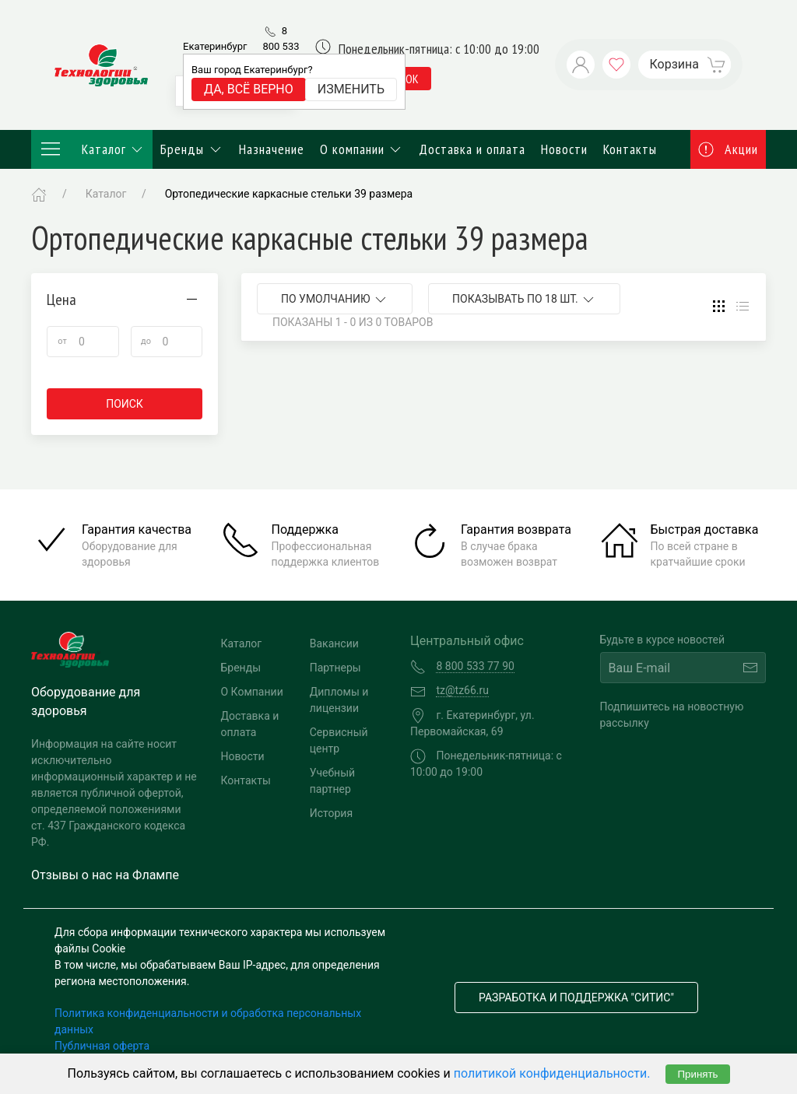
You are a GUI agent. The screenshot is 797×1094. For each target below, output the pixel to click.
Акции (728, 149)
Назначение (271, 149)
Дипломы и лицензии (339, 700)
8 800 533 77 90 (280, 46)
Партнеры (335, 667)
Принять (697, 1074)
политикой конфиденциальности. (552, 1073)
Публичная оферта (101, 1046)
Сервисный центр (339, 740)
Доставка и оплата (472, 149)
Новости (564, 149)
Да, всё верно (248, 89)
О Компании (252, 692)
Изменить (351, 89)
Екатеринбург (215, 46)
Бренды (191, 149)
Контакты (630, 149)
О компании (362, 149)
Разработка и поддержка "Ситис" (576, 997)
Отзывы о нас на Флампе (105, 875)
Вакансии (334, 643)
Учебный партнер (332, 780)
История (331, 813)
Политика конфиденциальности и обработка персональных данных (207, 1021)
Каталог (92, 149)
